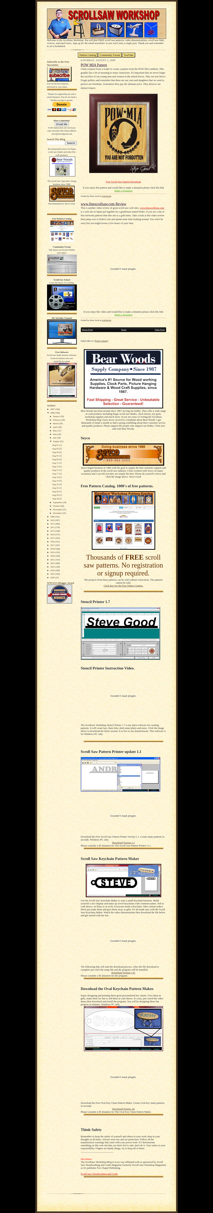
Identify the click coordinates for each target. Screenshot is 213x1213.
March (56, 423)
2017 (52, 545)
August (56, 441)
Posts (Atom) (101, 341)
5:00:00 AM (106, 196)
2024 (52, 570)
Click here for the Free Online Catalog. (123, 585)
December (58, 513)
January (56, 416)
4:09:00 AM (106, 320)
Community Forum (110, 55)
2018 (52, 549)
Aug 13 (55, 466)
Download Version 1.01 (123, 972)
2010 (52, 520)
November (58, 509)
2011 (52, 524)
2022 (52, 563)
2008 (52, 413)
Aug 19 (55, 481)
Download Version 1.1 (123, 842)
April (55, 427)
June (55, 434)
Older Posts (160, 329)
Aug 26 (55, 491)
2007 (52, 409)
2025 (52, 574)
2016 (52, 541)
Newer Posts (87, 329)
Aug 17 (55, 473)
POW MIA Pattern (94, 65)
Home (123, 329)
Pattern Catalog (87, 55)
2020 (52, 556)
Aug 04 (55, 452)
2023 (52, 567)
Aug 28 (55, 495)
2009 (52, 516)
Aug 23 (55, 484)
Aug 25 (55, 488)
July (55, 438)
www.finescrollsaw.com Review (103, 204)
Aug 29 (55, 498)
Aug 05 (55, 456)
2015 (52, 538)
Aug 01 (55, 445)
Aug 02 (55, 448)
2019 (52, 552)
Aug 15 (55, 470)
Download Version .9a (123, 1109)
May (55, 430)
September (58, 502)
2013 (52, 531)
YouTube (129, 55)
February (57, 420)
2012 (52, 527)
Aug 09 (55, 459)
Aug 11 (55, 463)
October (57, 506)
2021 (52, 559)
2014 (52, 534)
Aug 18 (55, 477)
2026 (52, 577)
